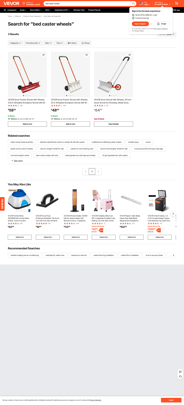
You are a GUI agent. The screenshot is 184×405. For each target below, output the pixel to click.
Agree (171, 400)
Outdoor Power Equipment (32, 16)
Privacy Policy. (139, 31)
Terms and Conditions (160, 29)
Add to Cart (27, 124)
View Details (113, 124)
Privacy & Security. (95, 400)
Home (10, 16)
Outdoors (17, 16)
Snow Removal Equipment (52, 16)
